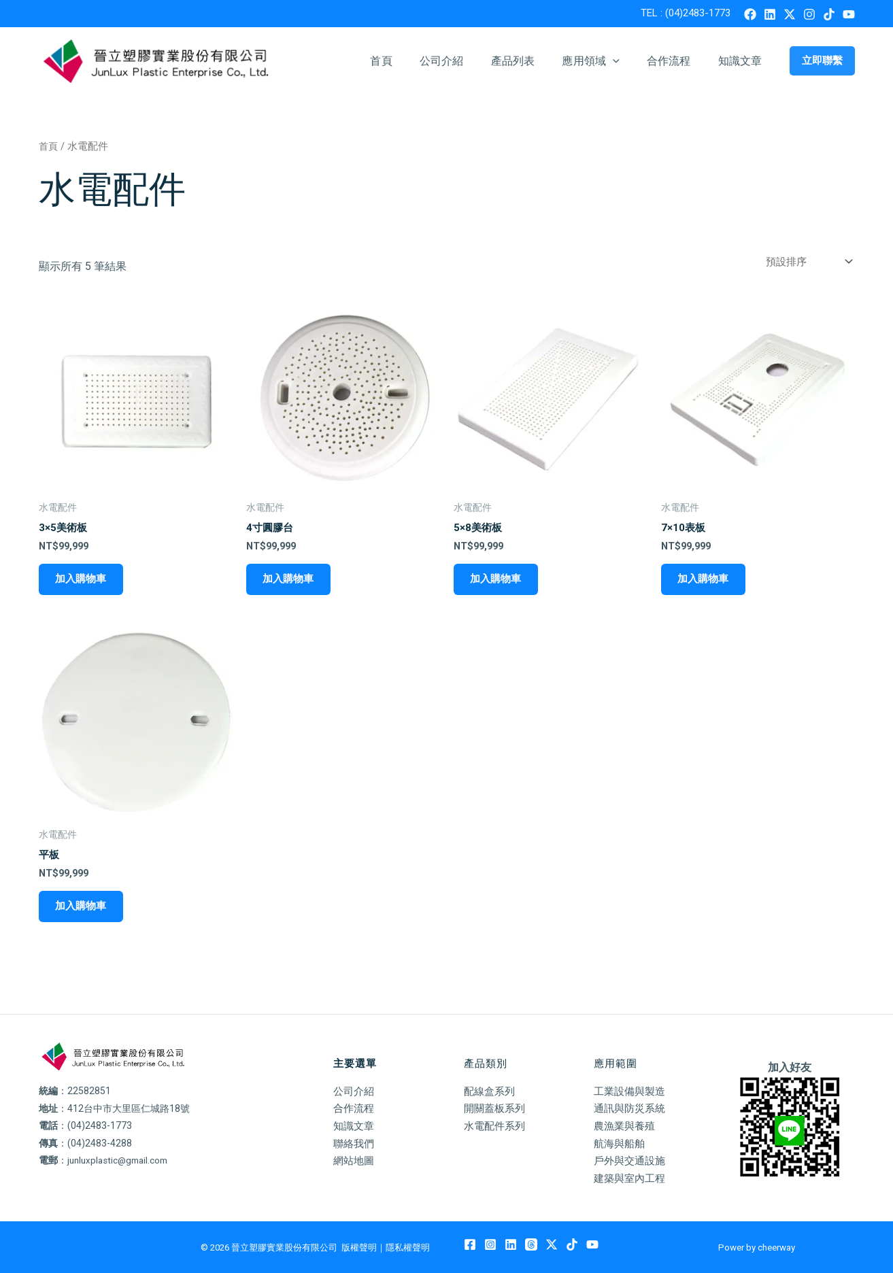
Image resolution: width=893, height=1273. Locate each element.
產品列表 (532, 60)
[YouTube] (849, 14)
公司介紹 (466, 60)
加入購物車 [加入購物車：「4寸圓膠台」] (287, 580)
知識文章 (743, 60)
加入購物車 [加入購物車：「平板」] (79, 910)
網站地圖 (355, 1161)
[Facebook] (750, 14)
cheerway (776, 1247)
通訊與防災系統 (632, 1108)
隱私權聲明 (408, 1247)
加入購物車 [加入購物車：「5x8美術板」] (494, 580)
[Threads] (531, 1245)
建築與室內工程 (632, 1178)
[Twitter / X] (790, 14)
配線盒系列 (491, 1091)
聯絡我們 (355, 1143)
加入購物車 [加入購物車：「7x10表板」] (702, 580)
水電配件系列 (496, 1125)
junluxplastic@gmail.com (120, 1160)
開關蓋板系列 (496, 1108)
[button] (626, 61)
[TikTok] (829, 14)
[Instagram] (809, 14)
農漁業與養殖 (626, 1125)
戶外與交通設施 (632, 1161)
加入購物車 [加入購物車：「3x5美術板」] (79, 580)
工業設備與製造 (632, 1091)
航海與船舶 (621, 1143)
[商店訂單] (805, 261)
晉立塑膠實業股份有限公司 (284, 1247)
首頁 (411, 60)
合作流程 (677, 60)
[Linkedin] (770, 14)
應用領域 (604, 61)
